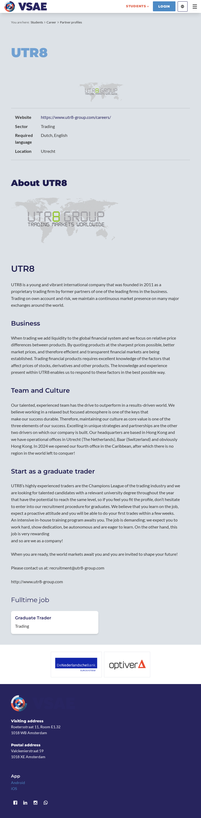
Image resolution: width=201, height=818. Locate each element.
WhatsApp (45, 802)
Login (164, 6)
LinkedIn (25, 802)
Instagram (35, 802)
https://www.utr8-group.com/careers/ (76, 117)
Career (51, 22)
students (136, 6)
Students (37, 22)
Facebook (15, 802)
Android (18, 782)
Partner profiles (71, 22)
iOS (14, 788)
